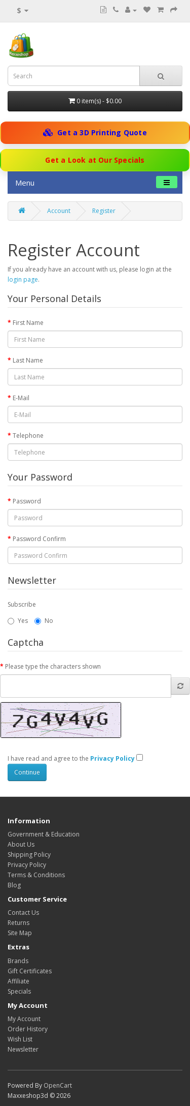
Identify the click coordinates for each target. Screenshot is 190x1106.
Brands (18, 960)
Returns (18, 922)
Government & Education (44, 834)
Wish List (20, 1039)
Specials (19, 991)
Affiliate (18, 981)
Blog (14, 885)
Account (58, 210)
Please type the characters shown (53, 666)
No (43, 620)
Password (27, 501)
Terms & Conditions (36, 875)
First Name (28, 322)
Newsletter (23, 1049)
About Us (21, 844)
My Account (24, 1018)
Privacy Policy (27, 864)
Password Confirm (39, 538)
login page (23, 279)
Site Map (20, 933)
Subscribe (22, 604)
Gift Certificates (30, 971)
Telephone (28, 435)
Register (104, 210)
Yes (18, 620)
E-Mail (21, 398)
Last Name (28, 360)
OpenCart (58, 1085)
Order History (28, 1029)
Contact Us (23, 912)
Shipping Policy (29, 854)
